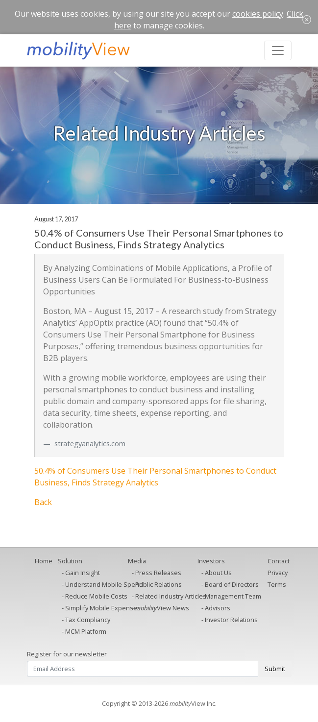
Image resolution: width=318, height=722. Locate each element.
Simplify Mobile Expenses (103, 607)
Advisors (217, 607)
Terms (277, 584)
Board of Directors (232, 584)
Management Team (233, 596)
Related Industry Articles (170, 596)
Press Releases (158, 572)
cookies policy (257, 13)
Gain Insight (82, 572)
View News (162, 607)
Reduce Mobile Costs (96, 596)
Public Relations (158, 584)
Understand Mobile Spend (104, 584)
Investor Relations (231, 619)
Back (43, 502)
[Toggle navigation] (278, 50)
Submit (275, 668)
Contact (279, 560)
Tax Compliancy (87, 619)
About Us (218, 572)
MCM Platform (85, 631)
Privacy (278, 572)
